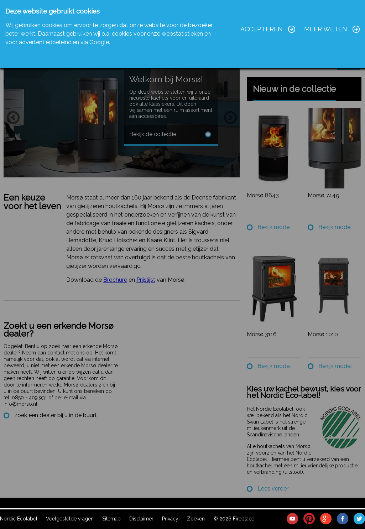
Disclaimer (141, 519)
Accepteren (261, 29)
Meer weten (325, 29)
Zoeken (196, 519)
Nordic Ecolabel (18, 519)
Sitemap (111, 519)
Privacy (170, 519)
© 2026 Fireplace (233, 519)
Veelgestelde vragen (70, 519)
